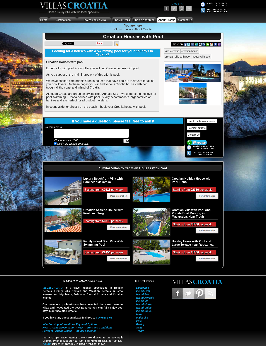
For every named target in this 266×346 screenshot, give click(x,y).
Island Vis (142, 301)
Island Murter (144, 304)
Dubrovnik (142, 287)
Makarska (142, 317)
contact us (104, 317)
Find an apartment (144, 19)
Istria (139, 314)
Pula (139, 320)
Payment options (197, 128)
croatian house (189, 51)
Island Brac (143, 294)
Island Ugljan (144, 307)
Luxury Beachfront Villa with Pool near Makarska (103, 180)
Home (43, 19)
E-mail (46, 344)
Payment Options (86, 324)
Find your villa (121, 19)
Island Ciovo (143, 310)
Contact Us (185, 19)
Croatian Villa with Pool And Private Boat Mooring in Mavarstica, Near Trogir (191, 213)
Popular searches (85, 330)
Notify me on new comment (71, 143)
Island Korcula (145, 297)
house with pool (201, 56)
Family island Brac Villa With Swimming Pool (103, 243)
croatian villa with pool (177, 56)
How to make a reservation (202, 121)
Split (139, 327)
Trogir (140, 330)
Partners (47, 330)
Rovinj (140, 324)
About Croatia (166, 19)
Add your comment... (91, 133)
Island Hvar (143, 291)
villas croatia (172, 51)
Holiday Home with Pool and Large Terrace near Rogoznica (193, 243)
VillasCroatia (52, 287)
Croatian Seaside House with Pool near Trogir (103, 211)
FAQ (80, 327)
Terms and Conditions (98, 327)
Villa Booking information (58, 324)
